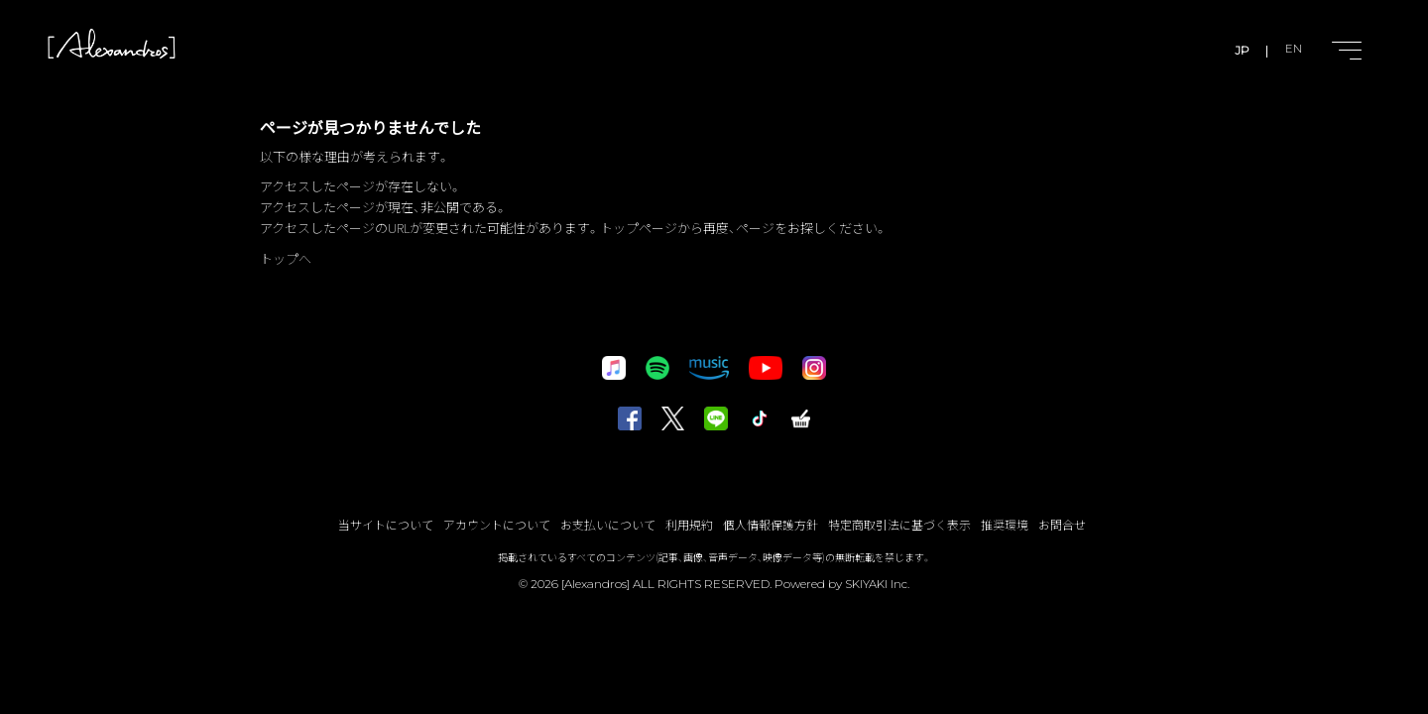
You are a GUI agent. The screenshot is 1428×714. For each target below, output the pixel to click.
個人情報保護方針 (770, 524)
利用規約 (689, 524)
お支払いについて (607, 524)
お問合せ (1062, 524)
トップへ (285, 258)
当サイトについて (385, 524)
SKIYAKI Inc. (877, 583)
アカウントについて (496, 524)
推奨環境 (1004, 524)
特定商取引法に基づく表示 (899, 524)
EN (1292, 50)
